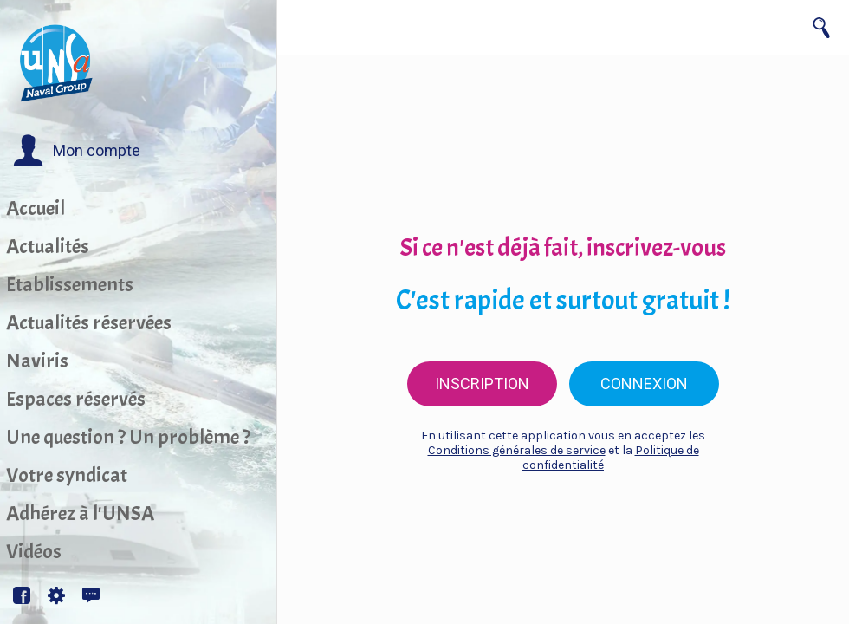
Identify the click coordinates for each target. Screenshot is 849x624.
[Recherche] (821, 28)
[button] (76, 150)
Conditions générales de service (517, 450)
